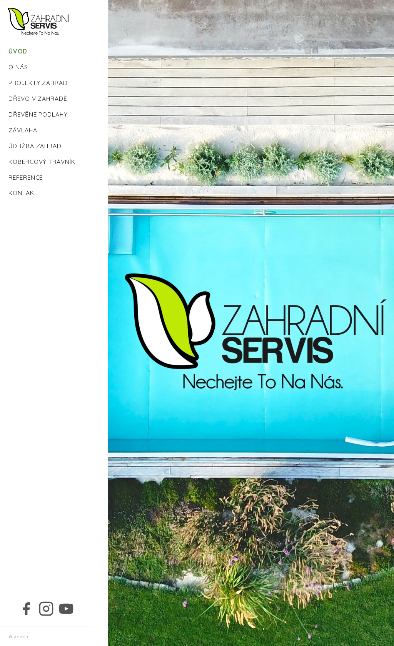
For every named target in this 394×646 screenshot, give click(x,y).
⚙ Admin (18, 636)
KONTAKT (23, 193)
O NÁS (18, 67)
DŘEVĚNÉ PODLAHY (38, 114)
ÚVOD (17, 51)
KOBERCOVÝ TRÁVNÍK (41, 161)
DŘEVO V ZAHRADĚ (37, 98)
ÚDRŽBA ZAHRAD (35, 146)
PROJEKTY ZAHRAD (38, 83)
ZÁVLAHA (22, 130)
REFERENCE (25, 177)
